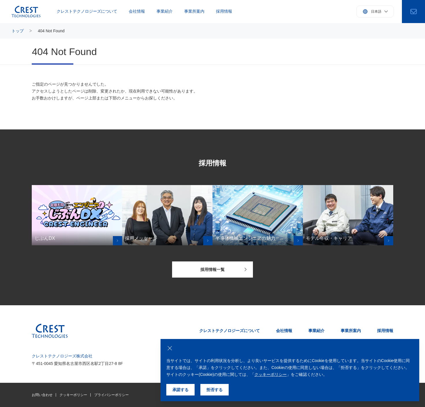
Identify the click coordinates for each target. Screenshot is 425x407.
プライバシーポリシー (111, 395)
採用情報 (224, 11)
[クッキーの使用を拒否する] (169, 348)
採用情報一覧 (223, 269)
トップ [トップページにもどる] (18, 31)
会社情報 (137, 11)
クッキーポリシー (73, 395)
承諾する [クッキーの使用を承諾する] (180, 389)
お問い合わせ (42, 395)
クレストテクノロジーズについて (87, 11)
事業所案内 (194, 11)
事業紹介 (164, 11)
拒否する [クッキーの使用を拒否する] (214, 389)
